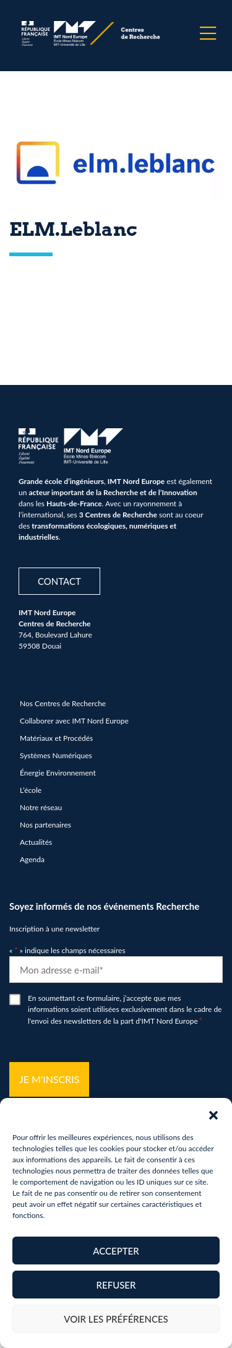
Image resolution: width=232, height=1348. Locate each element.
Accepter (116, 1250)
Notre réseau (41, 807)
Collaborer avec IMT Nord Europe (74, 720)
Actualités (36, 842)
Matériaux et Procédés (56, 738)
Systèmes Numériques (56, 755)
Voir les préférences (116, 1318)
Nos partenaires (45, 824)
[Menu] (208, 33)
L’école (30, 790)
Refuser (116, 1284)
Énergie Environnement (58, 772)
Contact (59, 581)
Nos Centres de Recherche (63, 703)
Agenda (32, 859)
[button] (213, 1113)
